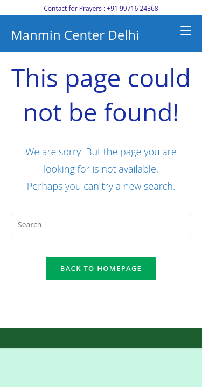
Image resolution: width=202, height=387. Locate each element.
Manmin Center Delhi (75, 35)
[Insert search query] (101, 224)
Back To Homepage (101, 268)
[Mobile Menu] (185, 30)
